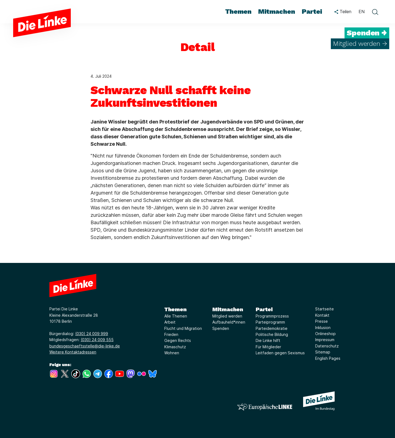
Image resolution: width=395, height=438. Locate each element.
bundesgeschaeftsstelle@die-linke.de (84, 346)
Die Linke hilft (268, 340)
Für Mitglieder (268, 346)
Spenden (220, 328)
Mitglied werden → (360, 43)
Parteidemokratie (271, 328)
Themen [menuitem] (238, 11)
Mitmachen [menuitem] (276, 11)
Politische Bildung (272, 334)
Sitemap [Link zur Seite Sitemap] (322, 352)
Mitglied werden (227, 316)
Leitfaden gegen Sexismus (280, 352)
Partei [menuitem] (312, 11)
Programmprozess (272, 316)
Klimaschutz (175, 346)
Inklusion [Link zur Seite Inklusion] (323, 327)
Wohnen (171, 352)
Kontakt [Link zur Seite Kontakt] (322, 315)
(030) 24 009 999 (91, 333)
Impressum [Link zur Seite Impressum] (324, 339)
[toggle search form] (375, 12)
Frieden (171, 334)
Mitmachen (227, 309)
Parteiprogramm (270, 322)
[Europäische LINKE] (264, 407)
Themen (175, 309)
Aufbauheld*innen (228, 322)
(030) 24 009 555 (97, 339)
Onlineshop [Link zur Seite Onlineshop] (325, 333)
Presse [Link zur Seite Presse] (321, 321)
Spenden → (367, 33)
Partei (264, 309)
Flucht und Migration (183, 328)
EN (362, 11)
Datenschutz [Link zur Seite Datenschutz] (327, 346)
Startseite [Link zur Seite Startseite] (324, 309)
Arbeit (170, 322)
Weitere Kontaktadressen (72, 352)
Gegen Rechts (177, 340)
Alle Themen (175, 316)
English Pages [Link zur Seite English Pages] (327, 358)
